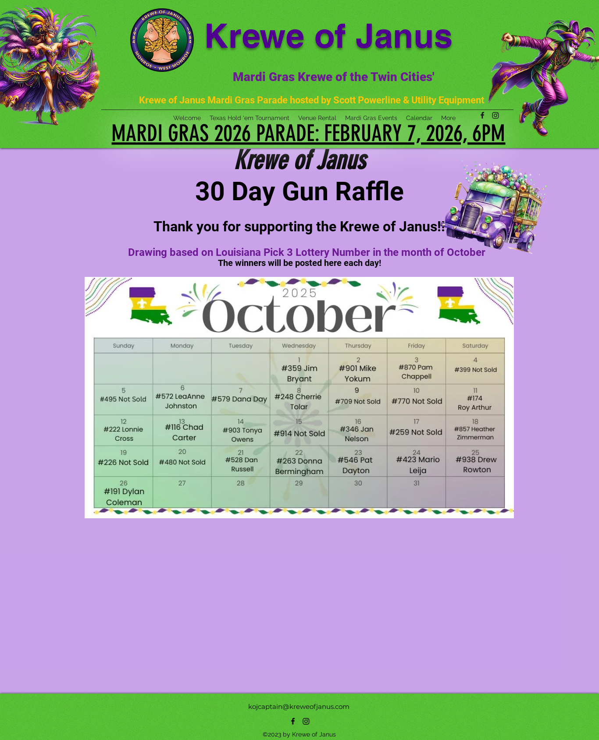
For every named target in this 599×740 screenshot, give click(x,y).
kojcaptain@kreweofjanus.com (298, 706)
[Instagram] (306, 721)
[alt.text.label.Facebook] (293, 721)
